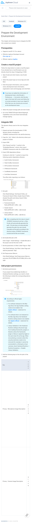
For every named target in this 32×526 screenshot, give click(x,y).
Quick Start (5, 16)
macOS (17, 26)
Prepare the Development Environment (20, 16)
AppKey (15, 59)
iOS (4, 21)
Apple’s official (13, 310)
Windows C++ (7, 26)
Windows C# (22, 21)
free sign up (7, 56)
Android (11, 21)
